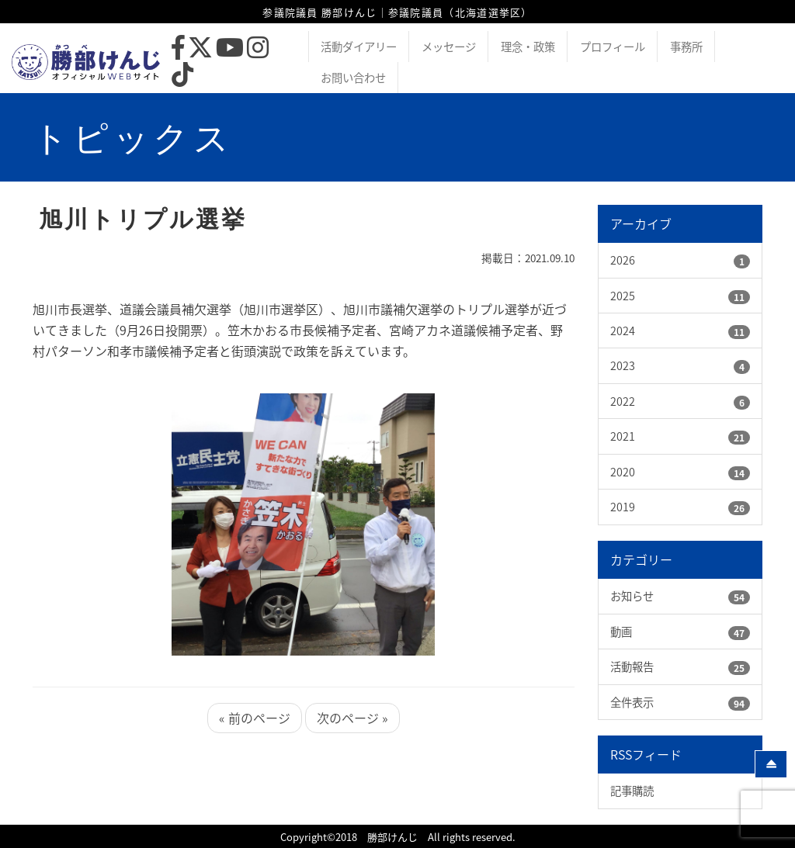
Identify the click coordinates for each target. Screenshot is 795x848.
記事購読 (632, 790)
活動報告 (632, 666)
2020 (622, 471)
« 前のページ (254, 717)
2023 (622, 365)
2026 (622, 259)
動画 (621, 631)
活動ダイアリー (359, 46)
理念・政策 (528, 46)
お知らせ (632, 595)
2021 (622, 436)
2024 (622, 330)
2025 (622, 295)
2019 (622, 506)
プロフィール (612, 46)
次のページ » (352, 717)
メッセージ (449, 46)
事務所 (686, 46)
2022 (622, 401)
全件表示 (632, 702)
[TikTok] (182, 78)
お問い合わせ (353, 77)
